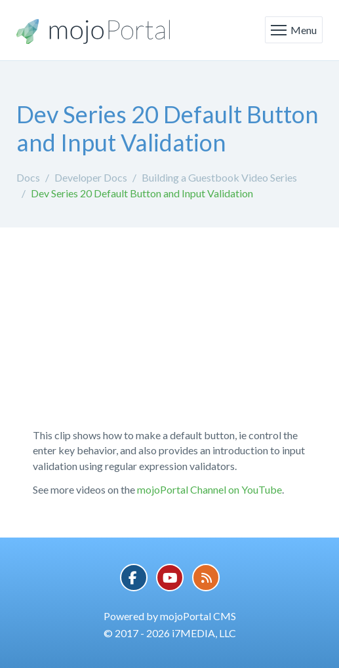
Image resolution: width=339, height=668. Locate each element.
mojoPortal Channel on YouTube (209, 489)
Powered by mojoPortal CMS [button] (170, 616)
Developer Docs (90, 177)
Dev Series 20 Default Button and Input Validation (142, 193)
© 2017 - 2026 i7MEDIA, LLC (170, 633)
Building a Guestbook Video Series (219, 177)
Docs (28, 177)
